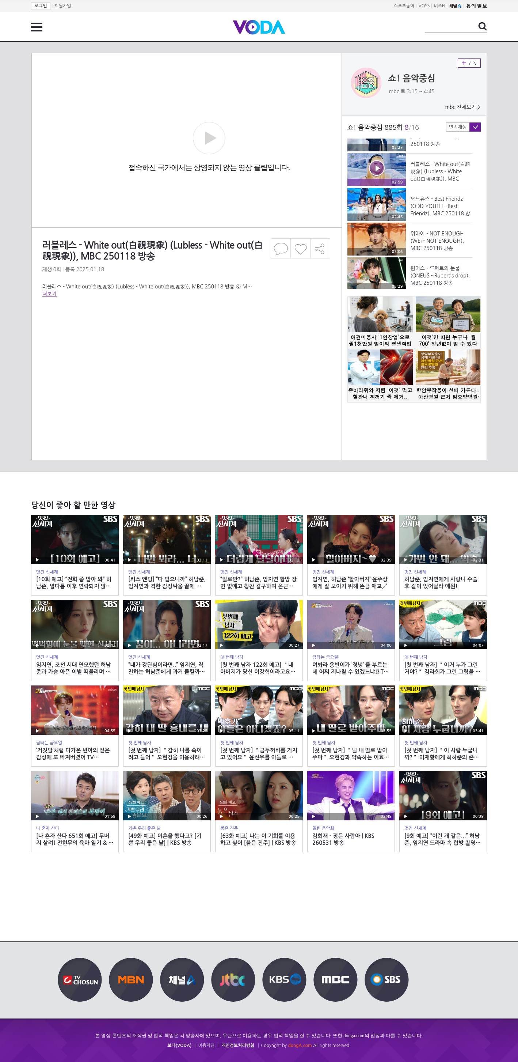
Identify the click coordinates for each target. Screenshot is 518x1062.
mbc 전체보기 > (462, 107)
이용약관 (206, 1045)
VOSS (424, 6)
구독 (469, 63)
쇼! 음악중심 (412, 78)
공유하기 (320, 248)
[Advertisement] (186, 345)
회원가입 (62, 6)
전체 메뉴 (36, 27)
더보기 (49, 293)
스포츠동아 (404, 6)
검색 (482, 26)
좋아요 (300, 248)
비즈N (439, 6)
